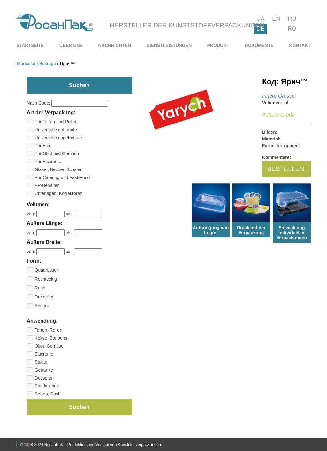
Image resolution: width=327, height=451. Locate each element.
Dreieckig (44, 296)
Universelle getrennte (56, 129)
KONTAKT (299, 45)
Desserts (43, 377)
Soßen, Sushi (48, 393)
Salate (41, 362)
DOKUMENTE (259, 45)
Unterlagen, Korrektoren (58, 193)
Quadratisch (47, 270)
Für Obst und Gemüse (57, 153)
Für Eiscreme (48, 161)
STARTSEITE (30, 45)
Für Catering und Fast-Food (62, 177)
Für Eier (43, 145)
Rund (40, 287)
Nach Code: (67, 103)
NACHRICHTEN (114, 45)
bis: (84, 213)
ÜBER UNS (71, 45)
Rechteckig (46, 279)
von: (46, 213)
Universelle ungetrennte (58, 137)
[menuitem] (30, 45)
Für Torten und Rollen (56, 121)
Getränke (44, 369)
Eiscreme (44, 354)
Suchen (79, 407)
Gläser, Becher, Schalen (59, 169)
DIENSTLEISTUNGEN (169, 45)
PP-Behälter (47, 185)
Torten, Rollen (48, 330)
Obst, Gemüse (49, 346)
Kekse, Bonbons (51, 338)
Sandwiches (47, 385)
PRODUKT (218, 45)
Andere (42, 305)
